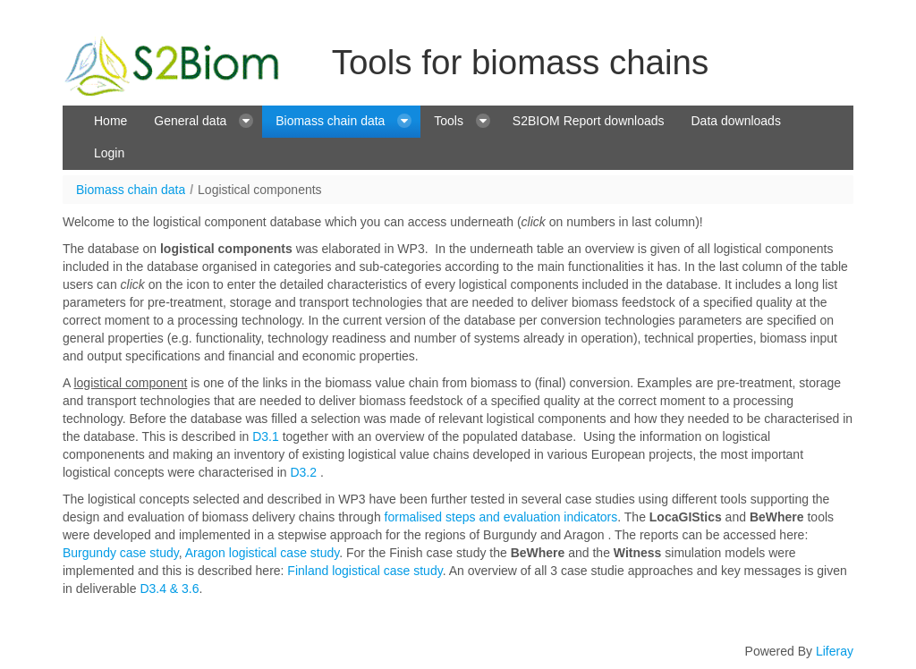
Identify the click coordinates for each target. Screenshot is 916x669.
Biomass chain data (130, 189)
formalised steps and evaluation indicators (501, 517)
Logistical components (260, 189)
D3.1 (265, 436)
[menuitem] (110, 122)
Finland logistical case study (364, 570)
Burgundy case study (121, 553)
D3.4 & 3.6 (168, 588)
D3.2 (303, 472)
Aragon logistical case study (262, 553)
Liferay (834, 651)
